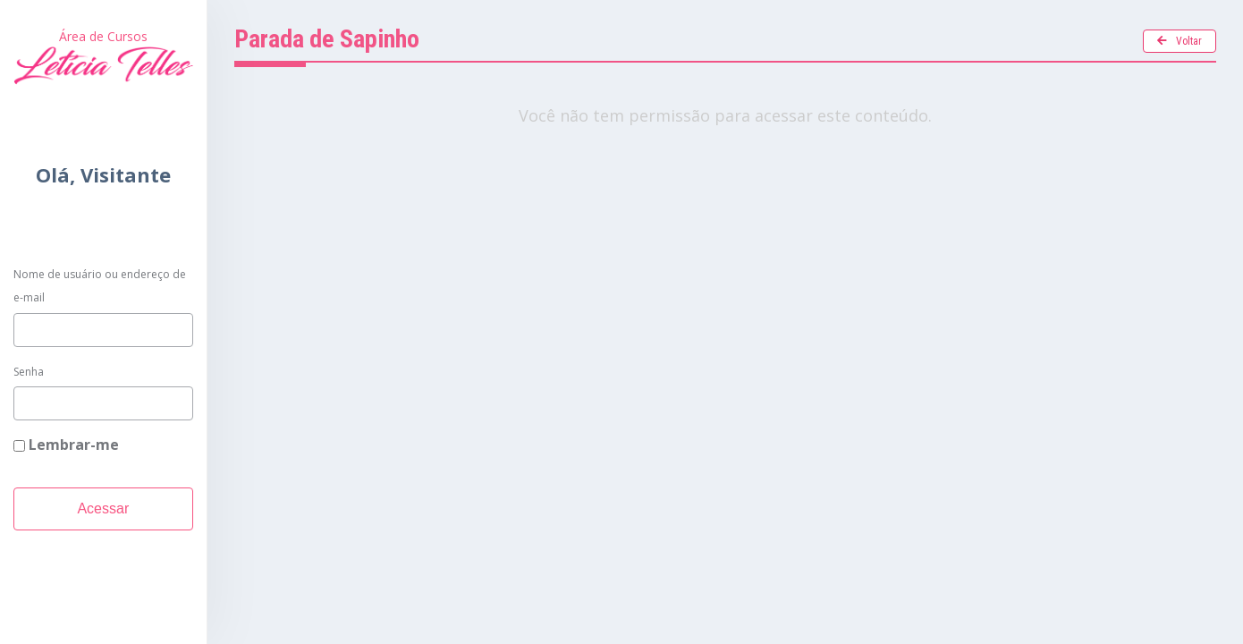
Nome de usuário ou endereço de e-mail (99, 286)
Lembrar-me (66, 444)
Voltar (1179, 41)
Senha (28, 371)
